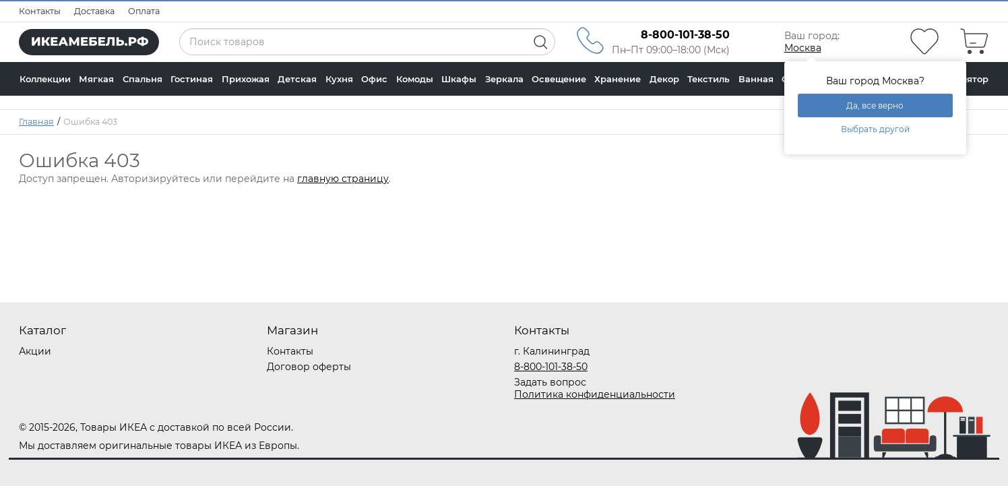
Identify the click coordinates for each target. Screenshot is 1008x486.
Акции (35, 351)
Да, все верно (875, 105)
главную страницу (343, 179)
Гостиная (191, 78)
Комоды (414, 78)
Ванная (756, 78)
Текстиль (708, 78)
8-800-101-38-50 (551, 367)
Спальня (142, 78)
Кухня (339, 78)
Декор (664, 78)
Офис (374, 78)
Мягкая (96, 78)
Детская (297, 78)
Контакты (40, 11)
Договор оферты (309, 367)
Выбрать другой (875, 129)
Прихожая (246, 78)
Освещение (559, 78)
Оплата (144, 11)
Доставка (94, 11)
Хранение (617, 78)
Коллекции (45, 78)
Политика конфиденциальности (594, 394)
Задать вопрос (550, 382)
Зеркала (504, 78)
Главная (36, 122)
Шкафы (458, 78)
